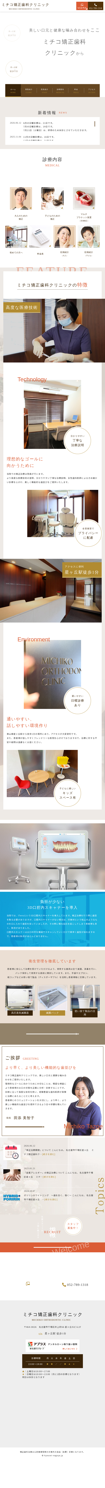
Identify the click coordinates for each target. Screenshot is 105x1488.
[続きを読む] (49, 1173)
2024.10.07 (29, 1210)
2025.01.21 (29, 1187)
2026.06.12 (29, 1165)
